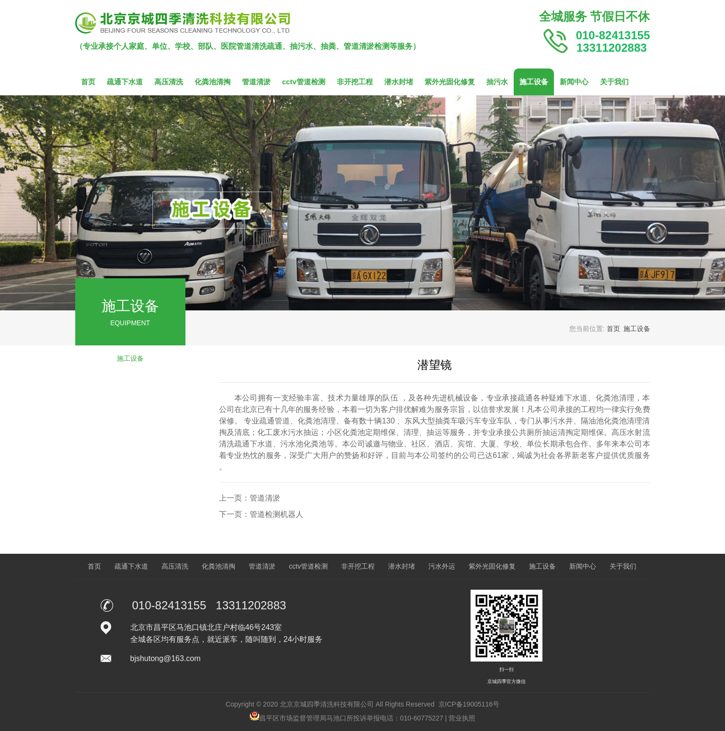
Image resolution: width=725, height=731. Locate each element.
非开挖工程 (355, 82)
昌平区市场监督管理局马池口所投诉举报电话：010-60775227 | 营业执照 (363, 718)
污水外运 (441, 566)
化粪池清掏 (212, 82)
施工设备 (533, 82)
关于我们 (614, 82)
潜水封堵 (398, 82)
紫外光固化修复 (450, 82)
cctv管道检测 (303, 82)
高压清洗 (168, 82)
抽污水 (497, 82)
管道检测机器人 (276, 514)
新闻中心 (574, 82)
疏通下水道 (125, 82)
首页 (88, 82)
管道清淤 (256, 82)
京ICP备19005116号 (469, 704)
